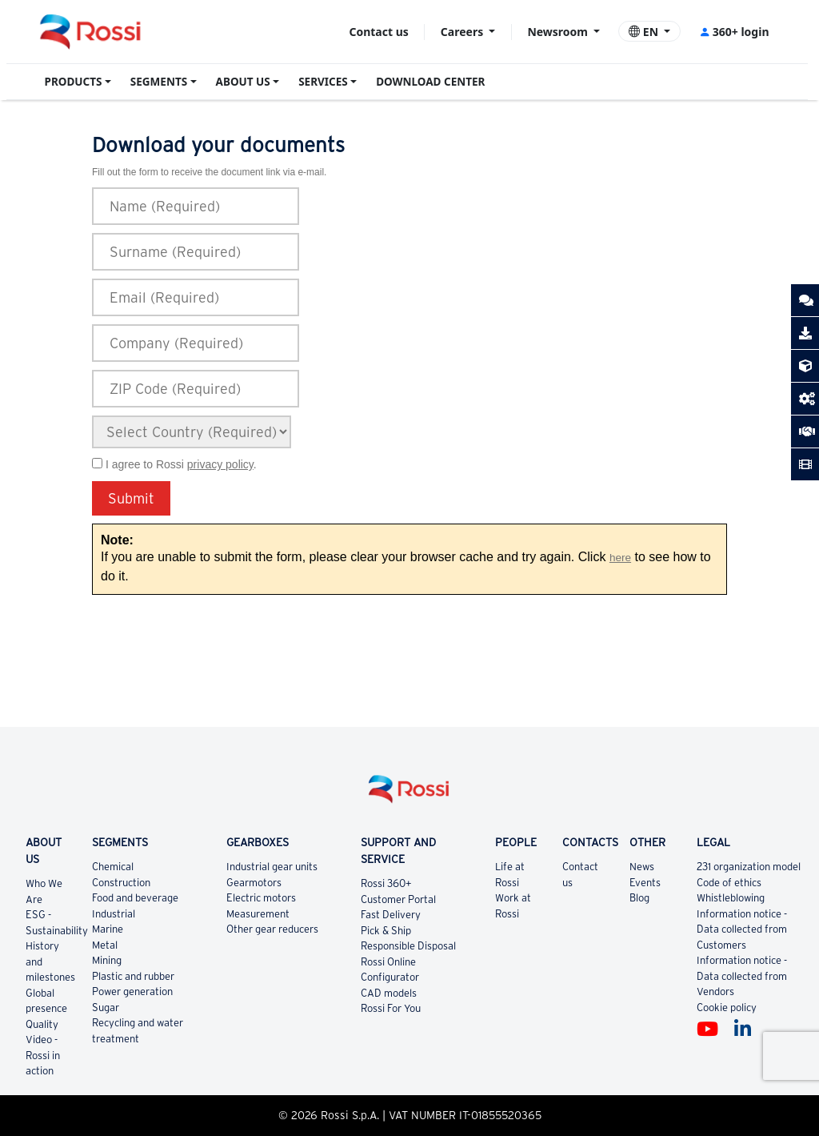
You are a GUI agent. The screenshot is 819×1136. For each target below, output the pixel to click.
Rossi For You (391, 1008)
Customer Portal (398, 899)
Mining (107, 960)
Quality (42, 1024)
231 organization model (749, 867)
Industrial (113, 914)
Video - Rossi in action (43, 1055)
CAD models (389, 993)
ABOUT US (243, 81)
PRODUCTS (73, 81)
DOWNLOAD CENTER (430, 81)
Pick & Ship (386, 931)
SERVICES (323, 81)
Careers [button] (463, 31)
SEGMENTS (158, 81)
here (620, 558)
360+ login (734, 31)
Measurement (258, 914)
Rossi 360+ (386, 883)
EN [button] (645, 31)
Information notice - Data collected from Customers (742, 929)
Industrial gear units (272, 867)
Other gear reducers (272, 929)
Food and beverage (135, 898)
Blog (639, 898)
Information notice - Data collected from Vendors (742, 976)
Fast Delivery (391, 915)
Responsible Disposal (408, 946)
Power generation (132, 991)
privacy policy (220, 464)
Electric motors (261, 898)
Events (645, 883)
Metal (105, 945)
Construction (121, 883)
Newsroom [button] (558, 31)
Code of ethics (729, 883)
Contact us (378, 31)
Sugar (105, 1008)
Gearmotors (254, 883)
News (641, 867)
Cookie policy (727, 1008)
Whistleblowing (731, 898)
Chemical (113, 867)
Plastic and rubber (133, 976)
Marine (107, 929)
